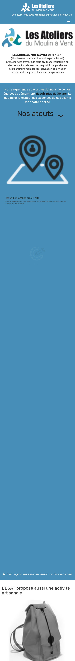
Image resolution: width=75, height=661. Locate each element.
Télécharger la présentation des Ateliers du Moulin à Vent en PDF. (39, 574)
